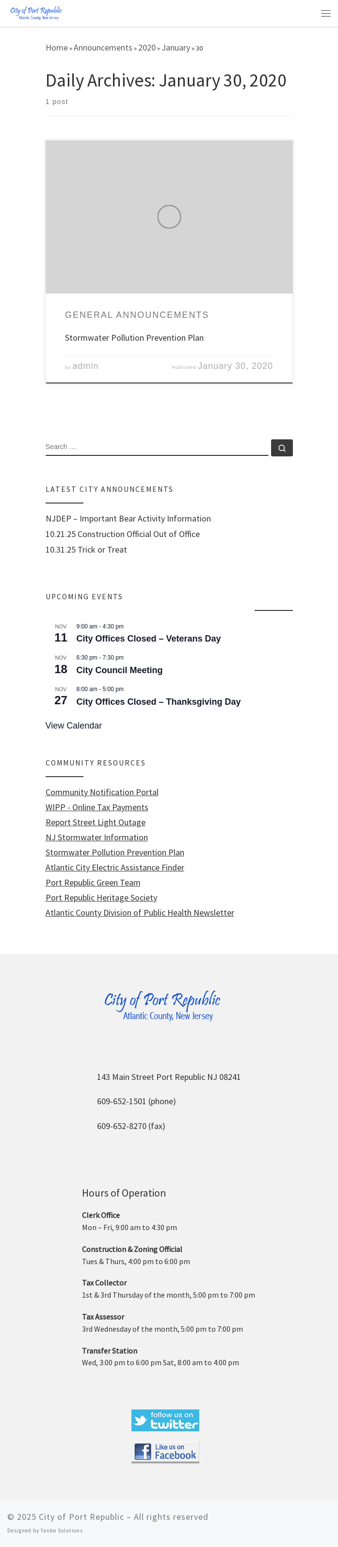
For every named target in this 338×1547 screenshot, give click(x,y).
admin (86, 366)
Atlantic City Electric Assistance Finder (115, 867)
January (175, 47)
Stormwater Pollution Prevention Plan (134, 337)
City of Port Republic (81, 1516)
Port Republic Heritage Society (101, 897)
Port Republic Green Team (93, 882)
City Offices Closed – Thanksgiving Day (159, 702)
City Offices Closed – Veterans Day (149, 638)
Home (57, 47)
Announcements (103, 47)
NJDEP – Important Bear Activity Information (128, 518)
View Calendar (74, 725)
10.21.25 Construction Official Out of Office (123, 534)
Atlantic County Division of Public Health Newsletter (140, 912)
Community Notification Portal (102, 792)
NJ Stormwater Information (97, 837)
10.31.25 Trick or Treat (86, 549)
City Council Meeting (120, 670)
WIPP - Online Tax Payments (97, 807)
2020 (147, 47)
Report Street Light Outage (95, 822)
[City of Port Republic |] (35, 12)
